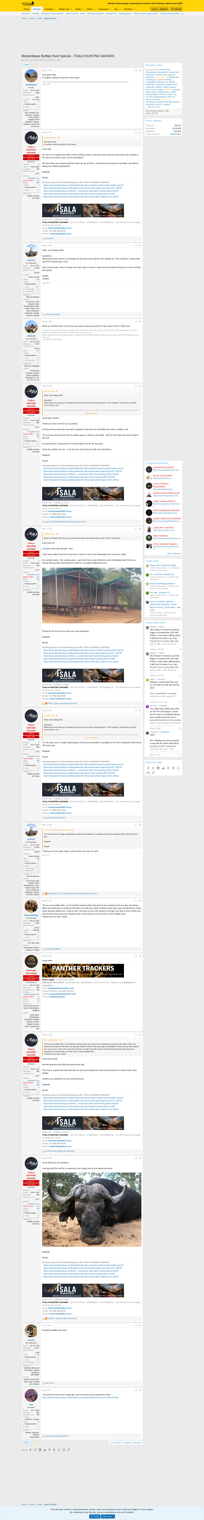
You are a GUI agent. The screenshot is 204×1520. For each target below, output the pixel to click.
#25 (140, 386)
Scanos (153, 90)
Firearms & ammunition (159, 570)
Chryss (148, 99)
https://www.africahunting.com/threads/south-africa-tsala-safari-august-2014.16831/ (81, 196)
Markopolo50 (163, 72)
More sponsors (174, 553)
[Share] (136, 70)
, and (60, 1151)
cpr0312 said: (49, 391)
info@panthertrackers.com (61, 988)
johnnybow (150, 104)
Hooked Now (174, 72)
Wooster (159, 102)
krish (147, 90)
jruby (165, 75)
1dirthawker (160, 84)
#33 (140, 1326)
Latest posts (152, 561)
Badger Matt (174, 77)
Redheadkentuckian (172, 102)
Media (89, 9)
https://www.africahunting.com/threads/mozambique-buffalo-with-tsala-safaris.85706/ (80, 1397)
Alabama (36, 930)
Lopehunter (150, 87)
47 (38, 932)
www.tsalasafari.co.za (60, 234)
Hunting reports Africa (158, 615)
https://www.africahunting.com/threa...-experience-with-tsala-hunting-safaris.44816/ (80, 191)
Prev (26, 65)
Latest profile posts (155, 622)
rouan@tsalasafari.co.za (59, 228)
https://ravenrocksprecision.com (165, 496)
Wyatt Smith (165, 70)
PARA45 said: (49, 534)
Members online (154, 65)
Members (128, 9)
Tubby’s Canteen (169, 87)
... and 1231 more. (153, 107)
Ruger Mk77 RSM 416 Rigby (163, 565)
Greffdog (167, 80)
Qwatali (153, 627)
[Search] (176, 9)
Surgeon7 (167, 104)
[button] (55, 9)
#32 (140, 1158)
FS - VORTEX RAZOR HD (162, 574)
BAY (152, 97)
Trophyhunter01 (163, 92)
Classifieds (154, 579)
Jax (167, 82)
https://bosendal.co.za (161, 478)
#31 (140, 1035)
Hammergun (151, 80)
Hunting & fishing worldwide (171, 14)
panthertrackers (57, 997)
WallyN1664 (175, 134)
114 (38, 351)
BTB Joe (171, 97)
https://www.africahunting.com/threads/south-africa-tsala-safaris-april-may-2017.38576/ (82, 188)
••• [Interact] (180, 649)
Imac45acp (165, 732)
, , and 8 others (62, 703)
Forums (37, 9)
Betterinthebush (161, 97)
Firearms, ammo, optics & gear (146, 14)
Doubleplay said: (50, 138)
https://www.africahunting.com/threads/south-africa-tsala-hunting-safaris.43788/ (79, 194)
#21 (140, 70)
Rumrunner (150, 75)
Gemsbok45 (150, 102)
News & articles (72, 14)
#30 (140, 956)
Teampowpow (151, 72)
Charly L (162, 627)
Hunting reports (125, 14)
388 (38, 183)
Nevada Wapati (152, 94)
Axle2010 (156, 99)
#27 (140, 710)
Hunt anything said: (51, 1040)
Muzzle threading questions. (162, 583)
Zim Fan (153, 706)
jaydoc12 (171, 75)
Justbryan (176, 90)
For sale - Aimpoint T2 (160, 592)
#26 (140, 529)
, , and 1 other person (66, 522)
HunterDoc (150, 77)
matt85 (173, 92)
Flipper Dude (151, 92)
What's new (64, 9)
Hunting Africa (111, 14)
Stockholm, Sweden (32, 1419)
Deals (78, 9)
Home (26, 9)
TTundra (162, 94)
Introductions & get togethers (52, 14)
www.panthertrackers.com (63, 994)
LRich (152, 679)
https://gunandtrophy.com (163, 489)
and (53, 314)
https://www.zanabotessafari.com (166, 470)
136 (38, 1355)
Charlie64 (163, 706)
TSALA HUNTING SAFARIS (35, 60)
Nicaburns (161, 82)
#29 (140, 901)
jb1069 (172, 82)
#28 (140, 825)
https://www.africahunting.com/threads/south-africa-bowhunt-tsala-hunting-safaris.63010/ (83, 185)
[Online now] (31, 333)
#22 (140, 132)
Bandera (159, 75)
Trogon (160, 90)
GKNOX (169, 94)
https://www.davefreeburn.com (165, 513)
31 (38, 1422)
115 (38, 181)
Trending (49, 9)
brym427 (158, 104)
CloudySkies (151, 82)
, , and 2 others (72, 894)
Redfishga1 (150, 84)
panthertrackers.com (31, 994)
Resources (103, 9)
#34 (140, 1390)
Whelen (159, 87)
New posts (26, 14)
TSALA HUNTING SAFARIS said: (57, 830)
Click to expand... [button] (92, 413)
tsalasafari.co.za (33, 178)
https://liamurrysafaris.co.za (164, 530)
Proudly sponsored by (157, 463)
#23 (140, 246)
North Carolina (34, 277)
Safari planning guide (95, 14)
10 (37, 287)
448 (38, 279)
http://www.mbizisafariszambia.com (167, 538)
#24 (140, 321)
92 (38, 999)
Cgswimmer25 (171, 84)
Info (116, 9)
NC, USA (36, 99)
